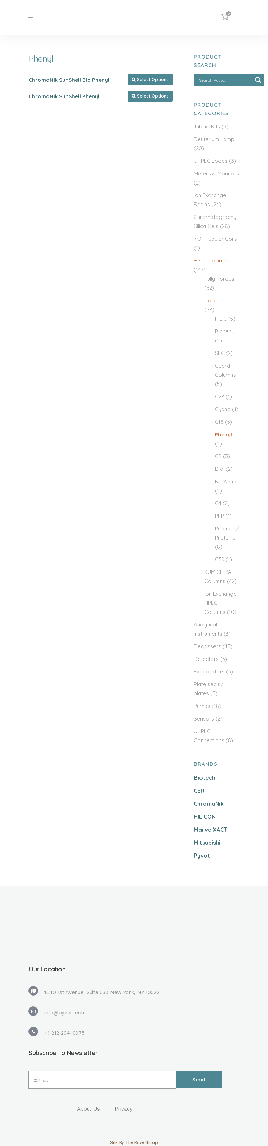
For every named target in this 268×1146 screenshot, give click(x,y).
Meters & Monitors (216, 173)
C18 (219, 421)
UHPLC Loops (211, 161)
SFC (219, 353)
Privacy (124, 1109)
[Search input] (224, 80)
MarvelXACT (210, 829)
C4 (218, 503)
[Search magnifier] (258, 80)
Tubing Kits (207, 126)
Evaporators (209, 671)
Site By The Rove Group (134, 1142)
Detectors (206, 659)
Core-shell (217, 300)
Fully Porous (219, 278)
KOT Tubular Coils (215, 238)
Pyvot (202, 855)
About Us (88, 1109)
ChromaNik (209, 803)
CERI (200, 790)
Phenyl (223, 434)
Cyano (223, 409)
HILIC (221, 318)
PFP (219, 515)
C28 (219, 396)
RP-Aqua (225, 481)
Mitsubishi (207, 842)
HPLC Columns (211, 260)
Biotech (204, 777)
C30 (219, 559)
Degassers (207, 646)
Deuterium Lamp (214, 139)
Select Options (150, 79)
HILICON (205, 816)
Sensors (204, 718)
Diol (219, 468)
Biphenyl (225, 331)
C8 (218, 456)
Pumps (202, 706)
